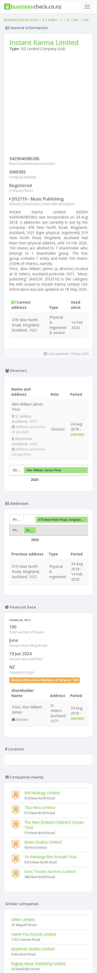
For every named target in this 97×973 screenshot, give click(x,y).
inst (86, 19)
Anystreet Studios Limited (32, 948)
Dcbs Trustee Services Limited (49, 871)
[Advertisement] (48, 104)
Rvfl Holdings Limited (41, 792)
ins (76, 19)
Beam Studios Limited (42, 842)
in (67, 19)
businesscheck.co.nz (21, 19)
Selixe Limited (22, 919)
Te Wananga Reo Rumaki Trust (50, 856)
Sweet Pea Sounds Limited (33, 934)
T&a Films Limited (39, 807)
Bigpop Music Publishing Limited (38, 963)
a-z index (49, 19)
